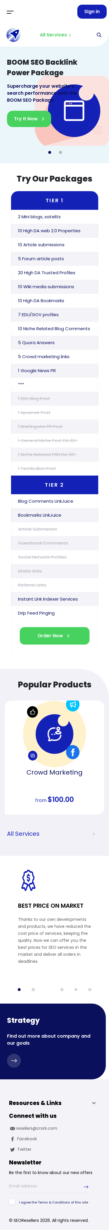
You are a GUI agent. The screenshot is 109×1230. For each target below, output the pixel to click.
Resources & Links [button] (54, 1104)
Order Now (50, 635)
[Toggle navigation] (10, 11)
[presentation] (93, 833)
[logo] (13, 35)
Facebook (23, 1139)
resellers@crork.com (33, 1128)
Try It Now (26, 118)
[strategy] (14, 1061)
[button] (19, 990)
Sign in (92, 11)
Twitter (20, 1149)
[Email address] (49, 1186)
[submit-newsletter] (86, 1186)
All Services (53, 34)
